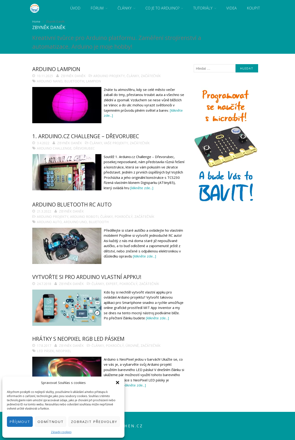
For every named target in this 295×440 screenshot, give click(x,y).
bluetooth (74, 81)
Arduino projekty (109, 76)
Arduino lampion (56, 69)
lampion (93, 81)
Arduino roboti (84, 216)
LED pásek (45, 351)
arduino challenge (54, 148)
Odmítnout (51, 421)
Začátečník (151, 76)
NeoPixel (63, 351)
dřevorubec (84, 148)
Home (36, 22)
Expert (112, 283)
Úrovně (132, 345)
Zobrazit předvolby (94, 421)
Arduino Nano (49, 81)
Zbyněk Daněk (73, 76)
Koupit (253, 8)
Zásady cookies (61, 432)
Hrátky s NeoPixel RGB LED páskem (78, 338)
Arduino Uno (75, 222)
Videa (231, 8)
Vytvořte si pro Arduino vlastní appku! (87, 277)
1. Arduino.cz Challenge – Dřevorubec (85, 136)
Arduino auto (49, 222)
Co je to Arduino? (162, 8)
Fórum (97, 8)
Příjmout (19, 421)
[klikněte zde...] (141, 188)
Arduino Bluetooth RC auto (72, 204)
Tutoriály (202, 8)
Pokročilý (124, 216)
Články (125, 8)
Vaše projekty (116, 143)
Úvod (75, 8)
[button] (117, 382)
